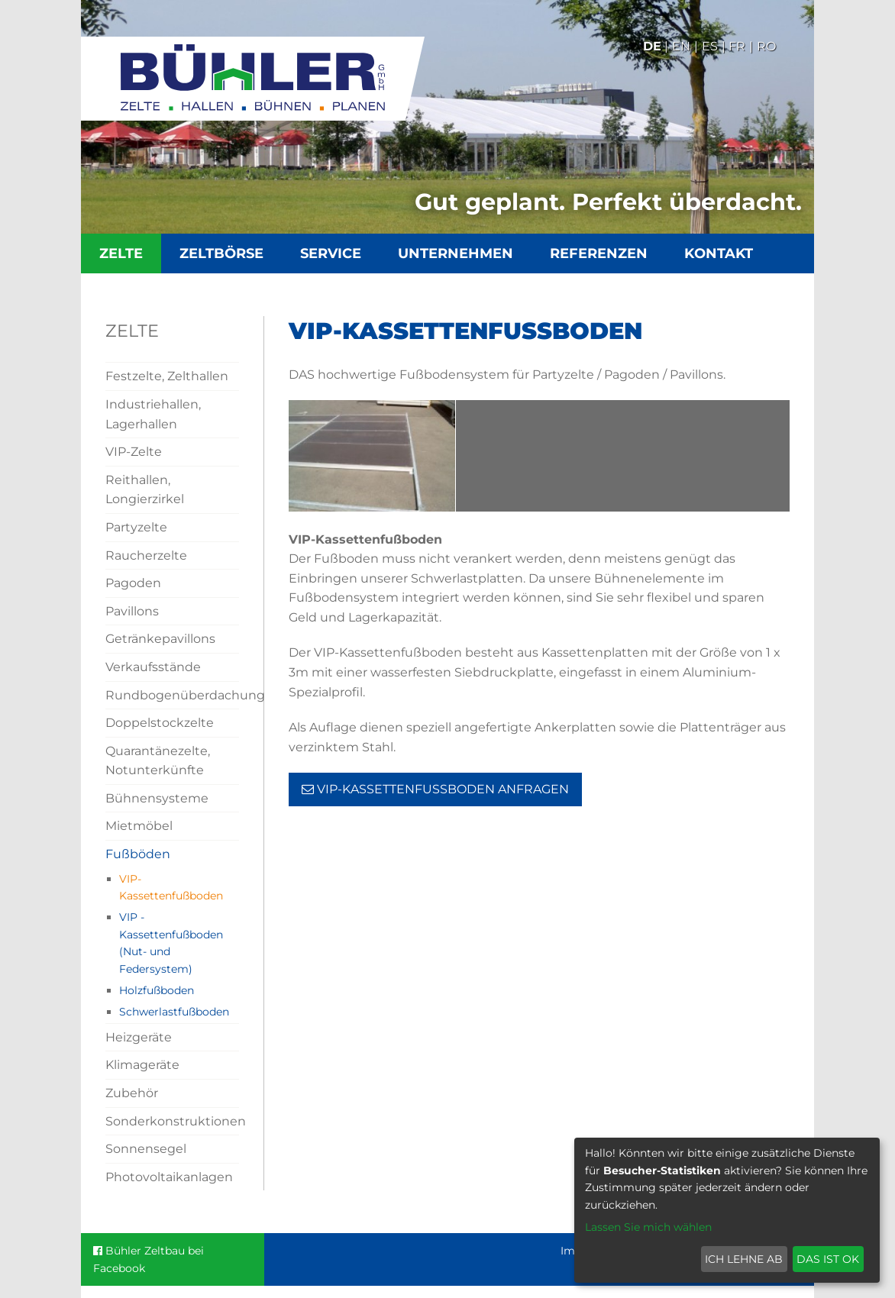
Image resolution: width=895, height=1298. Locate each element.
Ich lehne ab (744, 1259)
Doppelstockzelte (159, 722)
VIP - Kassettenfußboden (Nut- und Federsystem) (171, 942)
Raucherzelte (146, 555)
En (681, 46)
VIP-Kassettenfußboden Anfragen (435, 789)
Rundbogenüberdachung (172, 695)
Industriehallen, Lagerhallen (153, 414)
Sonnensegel (145, 1148)
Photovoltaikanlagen (169, 1177)
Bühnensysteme (156, 798)
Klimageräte (142, 1064)
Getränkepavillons (160, 638)
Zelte (121, 253)
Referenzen (599, 253)
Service (330, 253)
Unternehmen (455, 253)
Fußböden (137, 854)
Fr (737, 46)
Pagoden (133, 583)
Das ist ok (827, 1259)
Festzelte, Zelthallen (166, 376)
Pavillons (132, 611)
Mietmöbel (139, 826)
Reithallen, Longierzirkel (144, 490)
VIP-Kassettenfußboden (171, 887)
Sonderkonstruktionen (172, 1121)
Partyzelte (136, 527)
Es (710, 46)
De (652, 46)
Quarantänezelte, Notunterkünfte (157, 761)
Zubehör (131, 1093)
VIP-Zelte (133, 451)
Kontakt (718, 253)
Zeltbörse (221, 253)
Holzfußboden (156, 990)
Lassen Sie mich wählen (648, 1227)
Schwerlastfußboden (174, 1012)
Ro (766, 46)
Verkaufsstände (153, 667)
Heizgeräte (138, 1037)
